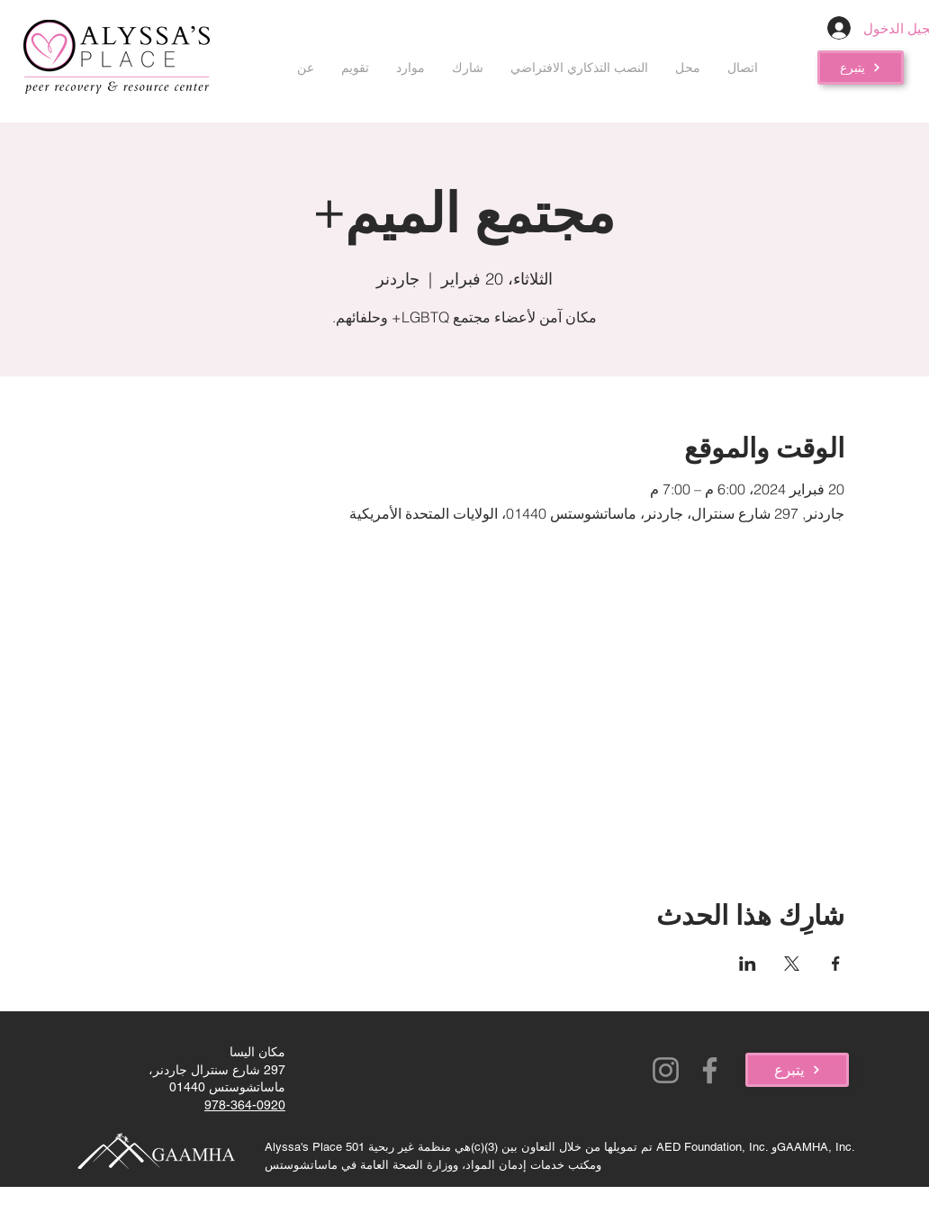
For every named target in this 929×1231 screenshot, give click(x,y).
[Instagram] (665, 1070)
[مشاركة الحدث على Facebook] (835, 963)
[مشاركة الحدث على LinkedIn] (747, 963)
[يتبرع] (860, 67)
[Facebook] (709, 1070)
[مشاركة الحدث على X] (791, 963)
